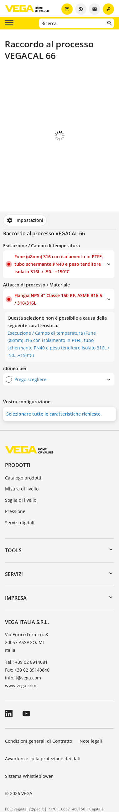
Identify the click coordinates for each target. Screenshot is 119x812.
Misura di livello (22, 454)
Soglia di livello (20, 465)
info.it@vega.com (23, 643)
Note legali (91, 706)
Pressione (15, 476)
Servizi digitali (19, 488)
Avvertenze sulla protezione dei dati (42, 724)
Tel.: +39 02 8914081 (26, 627)
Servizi (14, 539)
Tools (13, 515)
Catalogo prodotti (23, 443)
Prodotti (17, 430)
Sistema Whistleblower (29, 741)
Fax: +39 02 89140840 (27, 635)
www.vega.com (20, 651)
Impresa (16, 563)
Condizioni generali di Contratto (38, 706)
